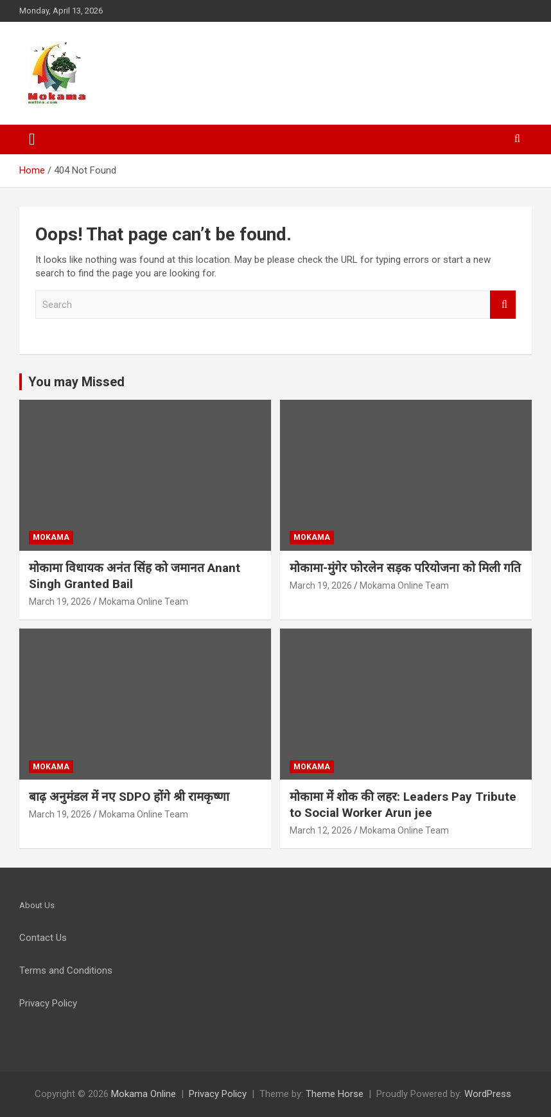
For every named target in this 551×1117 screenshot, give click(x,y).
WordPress (487, 1094)
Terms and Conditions (65, 970)
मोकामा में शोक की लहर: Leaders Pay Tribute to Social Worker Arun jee (403, 804)
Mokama (51, 537)
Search (503, 304)
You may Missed (76, 381)
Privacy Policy (218, 1094)
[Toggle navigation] (32, 139)
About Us (37, 905)
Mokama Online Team (143, 601)
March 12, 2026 (321, 830)
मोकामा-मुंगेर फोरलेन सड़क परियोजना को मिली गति (405, 567)
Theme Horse (334, 1094)
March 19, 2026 (60, 601)
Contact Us (43, 937)
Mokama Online (143, 1094)
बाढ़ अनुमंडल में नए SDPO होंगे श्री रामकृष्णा (129, 796)
